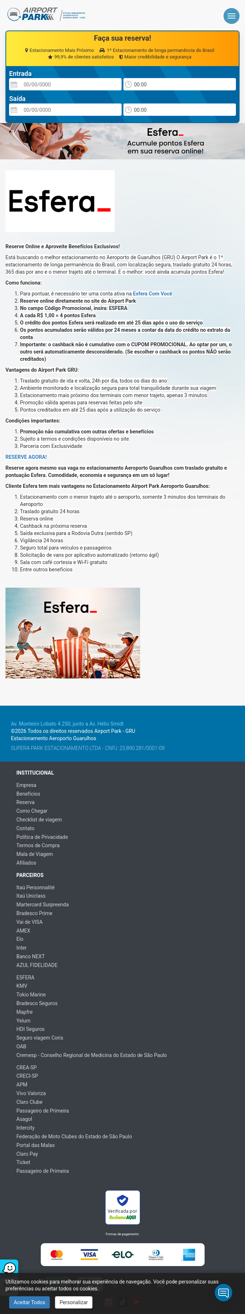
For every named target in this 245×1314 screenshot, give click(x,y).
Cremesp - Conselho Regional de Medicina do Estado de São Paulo (91, 1055)
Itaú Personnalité (35, 887)
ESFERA (25, 977)
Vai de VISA (29, 922)
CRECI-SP (27, 1076)
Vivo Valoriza (31, 1093)
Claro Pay (27, 1154)
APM (21, 1084)
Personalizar (74, 1302)
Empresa (26, 785)
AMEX (23, 931)
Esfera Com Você (152, 294)
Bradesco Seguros (37, 1003)
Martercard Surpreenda (42, 904)
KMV (21, 986)
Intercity (25, 1128)
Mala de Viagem (34, 854)
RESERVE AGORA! (26, 457)
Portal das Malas (35, 1145)
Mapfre (24, 1012)
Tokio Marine (31, 994)
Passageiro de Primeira (42, 1111)
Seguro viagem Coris (39, 1038)
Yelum (23, 1021)
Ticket (23, 1162)
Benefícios (28, 794)
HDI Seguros (30, 1029)
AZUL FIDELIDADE (37, 965)
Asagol (24, 1119)
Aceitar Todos (29, 1302)
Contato (25, 828)
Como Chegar (31, 811)
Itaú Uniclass (31, 896)
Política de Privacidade (42, 837)
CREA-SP (26, 1067)
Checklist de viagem (39, 820)
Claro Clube (29, 1102)
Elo (19, 939)
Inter (21, 948)
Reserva (25, 802)
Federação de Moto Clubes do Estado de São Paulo (74, 1136)
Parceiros (30, 875)
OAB (21, 1046)
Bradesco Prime (34, 913)
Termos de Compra (38, 845)
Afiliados (26, 863)
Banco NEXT (30, 956)
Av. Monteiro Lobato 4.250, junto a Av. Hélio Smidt (67, 724)
